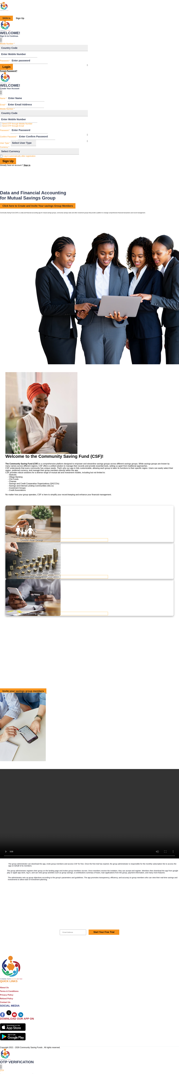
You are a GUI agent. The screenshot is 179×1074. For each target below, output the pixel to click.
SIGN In (6, 18)
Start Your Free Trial (103, 932)
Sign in (26, 165)
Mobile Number (7, 44)
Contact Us (5, 1002)
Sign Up (20, 18)
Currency (4, 147)
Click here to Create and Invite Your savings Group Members (37, 206)
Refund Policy (6, 999)
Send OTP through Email (13, 126)
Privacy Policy (6, 995)
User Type (5, 143)
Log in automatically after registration (19, 156)
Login (6, 66)
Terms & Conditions (9, 991)
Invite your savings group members (23, 691)
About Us (4, 988)
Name (3, 98)
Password (5, 61)
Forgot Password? (8, 71)
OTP (2, 1070)
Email (3, 105)
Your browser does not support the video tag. (89, 813)
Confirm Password (8, 137)
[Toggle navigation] (2, 3)
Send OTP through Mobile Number (17, 124)
